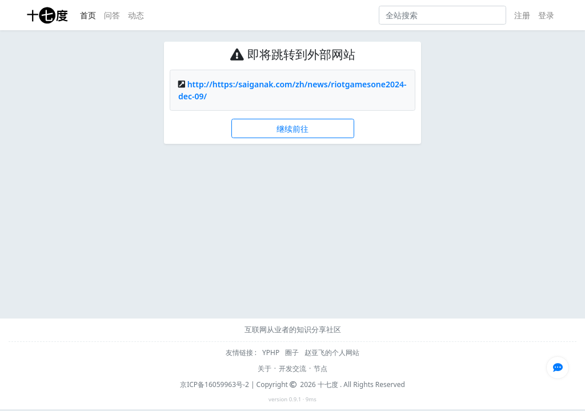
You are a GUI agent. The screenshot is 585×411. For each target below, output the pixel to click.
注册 (522, 15)
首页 (88, 15)
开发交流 (292, 368)
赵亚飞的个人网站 (331, 352)
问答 (112, 15)
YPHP (271, 352)
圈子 (292, 352)
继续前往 (292, 128)
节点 (320, 368)
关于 (264, 368)
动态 (136, 15)
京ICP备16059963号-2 (214, 384)
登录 (546, 15)
